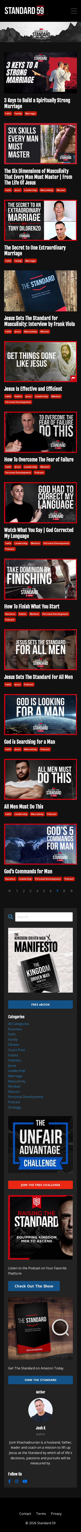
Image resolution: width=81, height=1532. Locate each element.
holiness (14, 1060)
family (18, 113)
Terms (41, 1513)
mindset (55, 396)
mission (61, 190)
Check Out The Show (34, 1286)
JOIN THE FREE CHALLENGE (40, 1185)
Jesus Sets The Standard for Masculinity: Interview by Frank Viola (39, 321)
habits (18, 396)
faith (8, 113)
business (10, 614)
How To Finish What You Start (31, 607)
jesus (18, 190)
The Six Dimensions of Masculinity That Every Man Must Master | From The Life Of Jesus (38, 177)
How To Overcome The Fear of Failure (38, 460)
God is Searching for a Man (29, 742)
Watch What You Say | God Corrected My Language (38, 533)
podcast (39, 472)
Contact (25, 1513)
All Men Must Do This (23, 807)
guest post (16, 1050)
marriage (30, 113)
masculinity (46, 190)
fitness (13, 1044)
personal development (18, 402)
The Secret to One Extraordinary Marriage (35, 251)
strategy (14, 1107)
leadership (30, 190)
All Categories (18, 1024)
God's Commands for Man (28, 872)
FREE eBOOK (40, 1004)
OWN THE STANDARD (41, 1380)
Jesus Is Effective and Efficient (33, 389)
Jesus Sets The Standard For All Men (38, 677)
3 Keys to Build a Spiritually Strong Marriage (37, 103)
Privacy (56, 1513)
